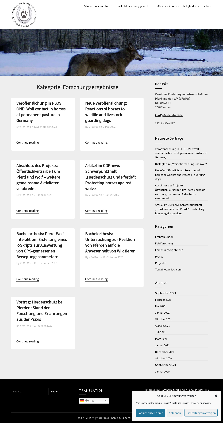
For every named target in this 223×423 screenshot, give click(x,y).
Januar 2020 (162, 371)
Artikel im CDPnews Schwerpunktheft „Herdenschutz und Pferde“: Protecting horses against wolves (110, 176)
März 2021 (161, 339)
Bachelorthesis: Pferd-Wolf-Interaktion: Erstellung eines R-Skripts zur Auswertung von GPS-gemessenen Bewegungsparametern (41, 245)
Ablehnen (175, 413)
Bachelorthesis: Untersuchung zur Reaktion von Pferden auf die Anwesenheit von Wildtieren (110, 242)
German (87, 401)
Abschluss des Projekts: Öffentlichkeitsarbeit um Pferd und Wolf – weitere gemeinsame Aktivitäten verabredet (38, 176)
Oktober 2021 (163, 319)
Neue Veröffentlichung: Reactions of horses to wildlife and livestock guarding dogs (106, 111)
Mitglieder (189, 6)
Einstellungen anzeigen (201, 413)
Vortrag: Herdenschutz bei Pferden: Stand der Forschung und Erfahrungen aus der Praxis (41, 310)
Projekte (160, 263)
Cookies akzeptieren (150, 413)
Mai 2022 (160, 306)
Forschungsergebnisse (169, 250)
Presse (159, 256)
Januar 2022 (162, 312)
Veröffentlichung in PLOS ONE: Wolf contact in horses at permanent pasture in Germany (41, 111)
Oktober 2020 (163, 358)
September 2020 (165, 365)
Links (206, 6)
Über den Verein (167, 6)
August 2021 (162, 325)
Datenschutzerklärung (174, 390)
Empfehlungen (164, 236)
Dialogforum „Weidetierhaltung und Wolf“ (181, 164)
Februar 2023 (163, 299)
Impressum (152, 390)
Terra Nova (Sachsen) (168, 269)
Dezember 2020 (164, 352)
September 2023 (165, 293)
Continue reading (27, 142)
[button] (216, 395)
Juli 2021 (160, 332)
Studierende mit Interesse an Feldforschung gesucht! (117, 6)
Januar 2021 (162, 345)
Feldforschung (164, 243)
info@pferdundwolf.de (169, 115)
